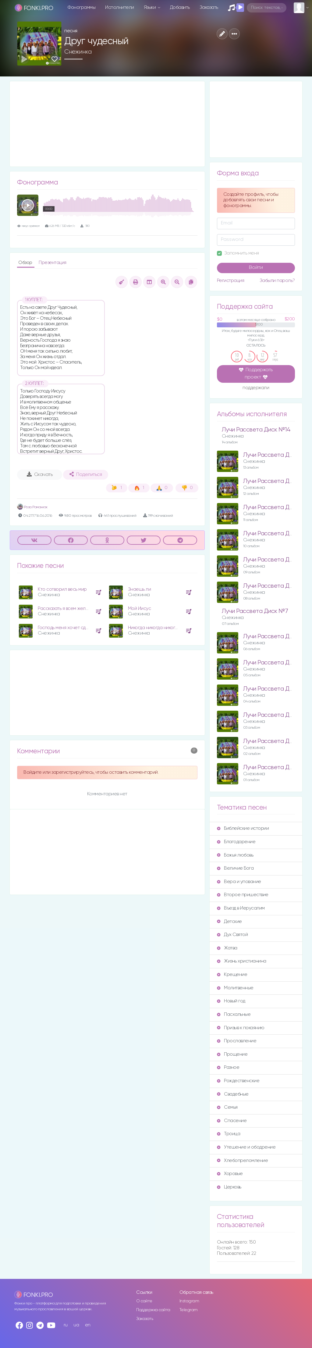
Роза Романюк (32, 507)
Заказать (209, 7)
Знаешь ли (139, 589)
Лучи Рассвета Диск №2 (276, 741)
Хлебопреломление (242, 1160)
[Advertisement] (107, 124)
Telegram (188, 1310)
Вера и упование (239, 881)
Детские (229, 921)
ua (76, 1325)
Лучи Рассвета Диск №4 (276, 689)
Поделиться (85, 474)
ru (66, 1325)
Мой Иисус (139, 608)
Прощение (232, 1054)
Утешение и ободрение (246, 1147)
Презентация (52, 262)
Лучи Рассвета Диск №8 (276, 586)
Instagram (189, 1301)
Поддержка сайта (153, 1310)
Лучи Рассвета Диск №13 (277, 455)
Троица (228, 1134)
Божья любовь (235, 855)
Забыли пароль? (277, 280)
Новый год (231, 1001)
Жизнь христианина (241, 961)
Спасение (231, 1120)
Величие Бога (235, 868)
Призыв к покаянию (240, 1028)
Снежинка (77, 52)
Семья (227, 1107)
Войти (256, 267)
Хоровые (230, 1173)
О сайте (144, 1301)
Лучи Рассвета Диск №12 (277, 481)
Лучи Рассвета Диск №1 (275, 767)
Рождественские (238, 1081)
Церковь (229, 1187)
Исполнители (119, 7)
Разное (228, 1067)
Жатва (227, 948)
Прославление (236, 1041)
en (87, 1325)
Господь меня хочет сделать (68, 627)
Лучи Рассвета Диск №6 (276, 636)
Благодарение (236, 841)
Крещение (232, 974)
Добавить (180, 7)
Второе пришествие (242, 894)
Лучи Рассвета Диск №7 (255, 611)
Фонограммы (81, 7)
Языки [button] (150, 7)
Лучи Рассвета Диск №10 (277, 533)
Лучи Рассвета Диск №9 (276, 560)
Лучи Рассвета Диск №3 (276, 715)
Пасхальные (233, 1014)
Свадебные (233, 1094)
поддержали (256, 388)
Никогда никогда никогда (154, 627)
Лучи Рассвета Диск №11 (276, 507)
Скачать (40, 474)
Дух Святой (232, 934)
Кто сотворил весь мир (62, 589)
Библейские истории (243, 828)
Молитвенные (235, 988)
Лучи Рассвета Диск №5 (276, 663)
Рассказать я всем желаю (65, 608)
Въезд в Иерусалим (241, 908)
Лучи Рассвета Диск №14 (256, 430)
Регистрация (230, 280)
